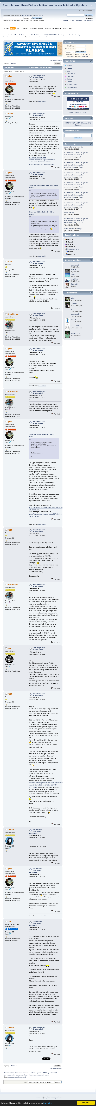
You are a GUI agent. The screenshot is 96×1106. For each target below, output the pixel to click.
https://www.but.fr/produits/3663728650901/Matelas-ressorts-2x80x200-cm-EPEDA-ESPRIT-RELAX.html (47, 785)
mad (9, 648)
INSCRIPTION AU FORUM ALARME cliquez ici (78, 20)
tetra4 (78, 213)
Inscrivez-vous (72, 87)
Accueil (69, 66)
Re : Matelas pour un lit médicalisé (35, 831)
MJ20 (10, 262)
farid (80, 157)
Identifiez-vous (72, 85)
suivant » (59, 60)
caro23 (73, 319)
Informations (47, 1103)
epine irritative (69, 147)
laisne (10, 113)
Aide (68, 71)
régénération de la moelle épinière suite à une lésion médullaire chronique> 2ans (76, 155)
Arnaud (73, 274)
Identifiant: (71, 46)
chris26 (73, 270)
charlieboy (74, 279)
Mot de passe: (69, 49)
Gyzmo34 (74, 284)
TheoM (81, 167)
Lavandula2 (75, 265)
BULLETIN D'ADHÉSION (78, 113)
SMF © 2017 (47, 1097)
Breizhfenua (13, 314)
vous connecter (26, 15)
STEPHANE (75, 326)
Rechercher (71, 74)
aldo (9, 921)
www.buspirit (42, 101)
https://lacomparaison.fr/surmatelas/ (41, 164)
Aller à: (26, 1082)
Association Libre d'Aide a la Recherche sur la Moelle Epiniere (45, 5)
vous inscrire (39, 15)
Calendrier (70, 76)
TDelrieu (74, 304)
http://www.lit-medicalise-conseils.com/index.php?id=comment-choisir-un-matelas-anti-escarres (42, 160)
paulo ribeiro (80, 147)
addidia (11, 830)
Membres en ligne (72, 249)
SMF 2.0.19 (39, 1097)
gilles (10, 76)
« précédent (52, 60)
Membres (70, 82)
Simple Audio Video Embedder (48, 1099)
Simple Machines (57, 1097)
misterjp (79, 228)
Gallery (69, 79)
